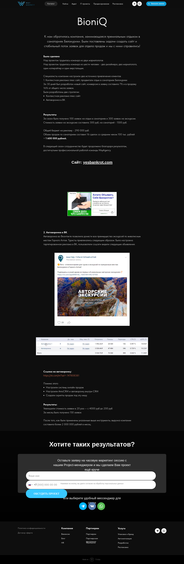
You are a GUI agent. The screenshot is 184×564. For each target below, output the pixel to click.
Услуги (121, 528)
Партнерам (91, 534)
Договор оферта (25, 533)
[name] (91, 475)
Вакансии (65, 534)
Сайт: (92, 162)
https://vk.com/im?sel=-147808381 (61, 375)
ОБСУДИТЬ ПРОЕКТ (46, 493)
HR (62, 543)
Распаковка (123, 547)
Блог (63, 538)
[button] (51, 4)
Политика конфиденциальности (31, 528)
